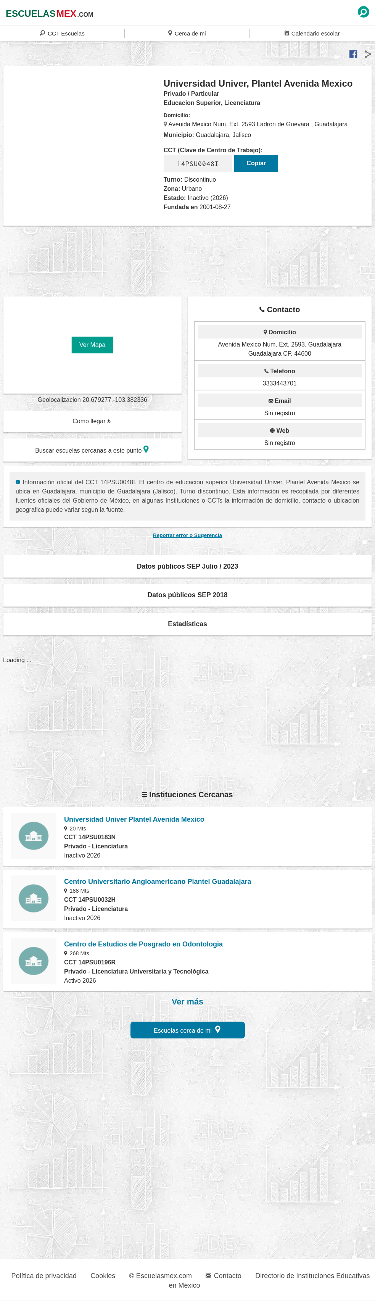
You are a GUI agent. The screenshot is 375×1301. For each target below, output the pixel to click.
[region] (83, 139)
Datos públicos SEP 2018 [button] (188, 595)
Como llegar (91, 421)
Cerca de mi (187, 33)
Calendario (312, 33)
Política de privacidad (44, 1276)
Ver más (187, 1001)
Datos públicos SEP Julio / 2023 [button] (187, 566)
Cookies (102, 1276)
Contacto (223, 1276)
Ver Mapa (92, 345)
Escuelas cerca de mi (187, 1029)
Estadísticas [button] (187, 624)
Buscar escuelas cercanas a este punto (92, 449)
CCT (62, 33)
